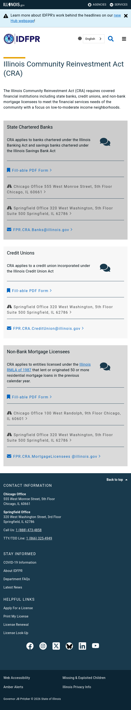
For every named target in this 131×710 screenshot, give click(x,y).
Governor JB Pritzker (16, 699)
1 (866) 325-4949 (39, 538)
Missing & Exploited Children (84, 678)
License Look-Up (15, 633)
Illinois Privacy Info (77, 687)
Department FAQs (16, 579)
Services (119, 4)
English (90, 39)
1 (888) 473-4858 (28, 530)
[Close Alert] (126, 16)
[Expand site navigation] (124, 38)
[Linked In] (82, 647)
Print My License (16, 616)
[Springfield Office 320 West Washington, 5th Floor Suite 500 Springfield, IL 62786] (65, 211)
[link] (30, 647)
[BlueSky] (69, 647)
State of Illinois (51, 699)
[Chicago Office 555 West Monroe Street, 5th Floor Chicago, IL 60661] (65, 189)
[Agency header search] (111, 39)
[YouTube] (95, 647)
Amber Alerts (13, 687)
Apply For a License (18, 608)
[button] (29, 170)
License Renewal (16, 624)
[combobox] (94, 38)
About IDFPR (13, 571)
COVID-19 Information (19, 562)
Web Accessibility (16, 678)
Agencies (97, 4)
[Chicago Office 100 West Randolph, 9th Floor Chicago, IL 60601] (65, 416)
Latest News (12, 587)
